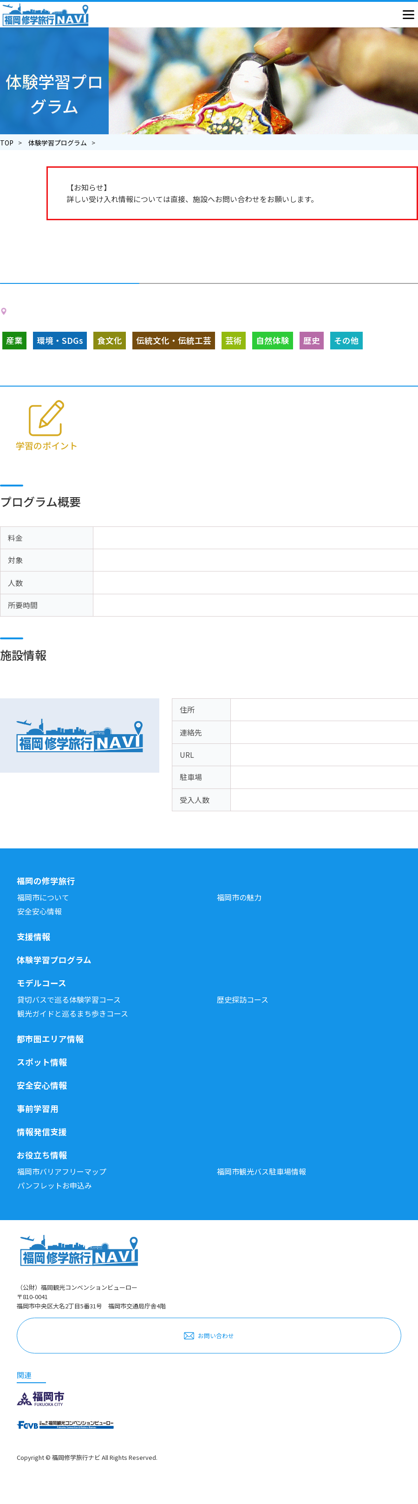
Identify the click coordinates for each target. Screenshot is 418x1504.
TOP (6, 142)
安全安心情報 (39, 911)
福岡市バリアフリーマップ (61, 1171)
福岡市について (43, 897)
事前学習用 (38, 1108)
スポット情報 (42, 1062)
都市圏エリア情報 (50, 1038)
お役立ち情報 (42, 1155)
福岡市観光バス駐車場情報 (261, 1171)
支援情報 (33, 936)
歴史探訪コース (242, 999)
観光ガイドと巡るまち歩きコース (72, 1013)
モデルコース (41, 983)
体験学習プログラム (57, 142)
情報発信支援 (42, 1131)
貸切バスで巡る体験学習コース (69, 999)
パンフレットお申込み (54, 1185)
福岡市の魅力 (239, 897)
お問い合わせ (216, 1335)
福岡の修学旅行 (46, 881)
